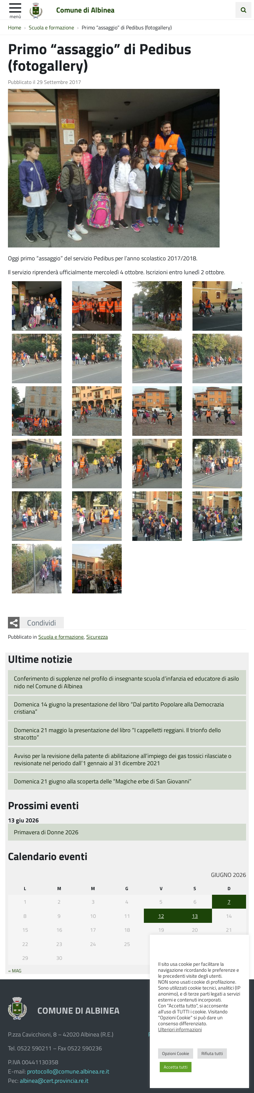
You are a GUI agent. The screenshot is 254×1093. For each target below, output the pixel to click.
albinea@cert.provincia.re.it (54, 1080)
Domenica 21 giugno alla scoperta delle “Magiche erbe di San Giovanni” (102, 781)
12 (161, 916)
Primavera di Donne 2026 (46, 832)
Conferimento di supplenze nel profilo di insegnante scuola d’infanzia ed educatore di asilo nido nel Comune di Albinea (126, 682)
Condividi (41, 622)
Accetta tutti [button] (176, 1067)
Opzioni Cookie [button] (175, 1053)
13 (195, 916)
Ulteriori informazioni (180, 1029)
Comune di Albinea (85, 9)
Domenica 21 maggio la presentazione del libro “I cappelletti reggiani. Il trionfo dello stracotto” (117, 733)
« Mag (14, 970)
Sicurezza (97, 636)
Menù (15, 16)
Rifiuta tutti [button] (212, 1053)
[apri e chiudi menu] (15, 7)
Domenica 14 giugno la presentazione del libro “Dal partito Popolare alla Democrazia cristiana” (119, 708)
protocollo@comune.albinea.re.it (68, 1071)
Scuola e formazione (61, 636)
